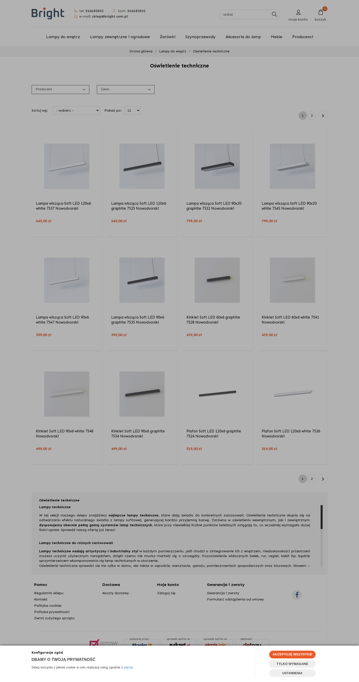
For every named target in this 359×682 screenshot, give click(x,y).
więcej (128, 667)
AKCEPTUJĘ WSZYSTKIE (292, 654)
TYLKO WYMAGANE (292, 664)
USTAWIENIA (292, 673)
